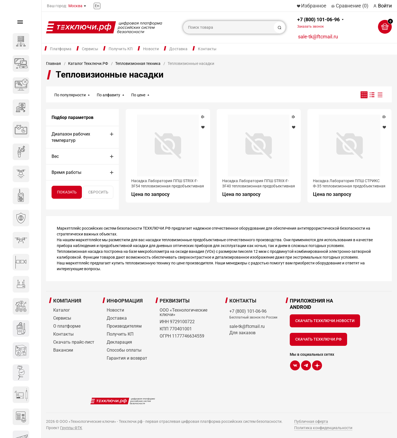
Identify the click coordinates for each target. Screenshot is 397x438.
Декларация (119, 342)
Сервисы (90, 49)
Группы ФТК (71, 428)
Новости (151, 49)
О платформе (67, 326)
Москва (75, 6)
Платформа (60, 49)
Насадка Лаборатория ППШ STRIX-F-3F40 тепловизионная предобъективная (258, 183)
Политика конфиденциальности (323, 428)
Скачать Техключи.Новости (325, 320)
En (97, 6)
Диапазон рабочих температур (71, 137)
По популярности (70, 95)
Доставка (178, 49)
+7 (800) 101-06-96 (318, 22)
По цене (138, 95)
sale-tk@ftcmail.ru (318, 36)
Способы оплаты (124, 350)
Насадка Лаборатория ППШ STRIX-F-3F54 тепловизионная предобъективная (167, 183)
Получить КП (121, 49)
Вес (55, 156)
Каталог (61, 310)
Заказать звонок (310, 26)
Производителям (124, 326)
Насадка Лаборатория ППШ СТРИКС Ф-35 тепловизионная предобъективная (349, 183)
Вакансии (63, 350)
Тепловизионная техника (137, 63)
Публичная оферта (311, 421)
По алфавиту (108, 95)
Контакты (207, 49)
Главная (53, 63)
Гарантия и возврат (127, 358)
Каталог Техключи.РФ (88, 63)
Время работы (66, 172)
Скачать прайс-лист (73, 342)
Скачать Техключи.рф (318, 339)
